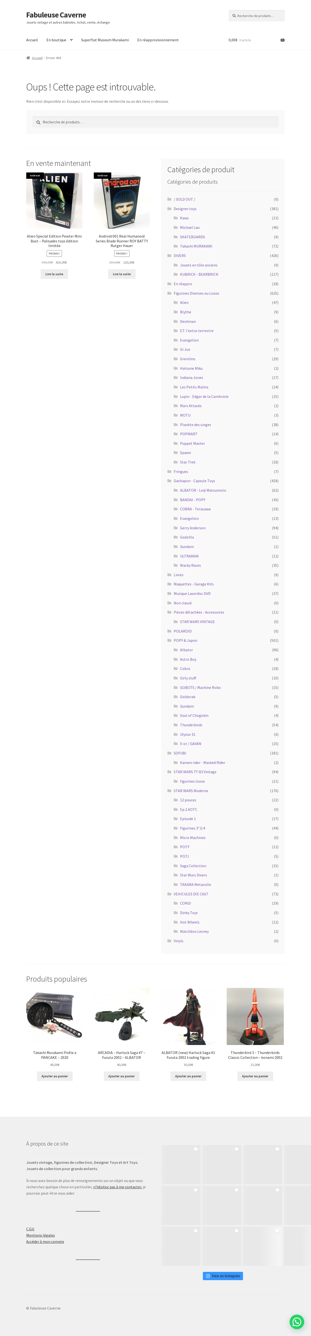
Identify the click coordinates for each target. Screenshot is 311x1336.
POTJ (184, 856)
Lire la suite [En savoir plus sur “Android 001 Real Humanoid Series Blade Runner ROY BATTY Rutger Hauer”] (122, 274)
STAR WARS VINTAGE (197, 621)
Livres (178, 574)
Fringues (181, 471)
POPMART (189, 433)
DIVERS (180, 255)
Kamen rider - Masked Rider (202, 762)
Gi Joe (185, 349)
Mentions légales (40, 1235)
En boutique (56, 39)
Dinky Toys (189, 912)
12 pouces (188, 799)
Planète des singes (195, 424)
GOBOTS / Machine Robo (200, 687)
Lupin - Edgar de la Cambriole (204, 396)
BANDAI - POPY (192, 499)
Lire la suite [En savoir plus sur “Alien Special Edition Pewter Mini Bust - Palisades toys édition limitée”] (54, 274)
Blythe (185, 311)
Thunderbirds (191, 724)
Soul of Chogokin (194, 715)
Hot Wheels (189, 922)
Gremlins (187, 358)
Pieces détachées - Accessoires (199, 612)
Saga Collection (193, 865)
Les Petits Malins (194, 387)
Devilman (188, 321)
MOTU (185, 415)
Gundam (187, 546)
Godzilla (187, 537)
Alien (184, 302)
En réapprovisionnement (158, 39)
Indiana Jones (191, 377)
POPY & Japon (185, 640)
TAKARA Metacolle (195, 884)
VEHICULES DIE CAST (191, 893)
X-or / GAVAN (190, 743)
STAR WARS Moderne (191, 790)
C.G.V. (30, 1228)
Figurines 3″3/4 (192, 828)
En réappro (183, 283)
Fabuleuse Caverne (56, 15)
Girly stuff (188, 678)
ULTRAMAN (189, 556)
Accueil (32, 39)
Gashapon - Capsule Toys (194, 480)
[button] (297, 1322)
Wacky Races (190, 565)
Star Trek (187, 462)
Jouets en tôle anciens (198, 265)
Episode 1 (188, 818)
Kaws (184, 217)
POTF (185, 846)
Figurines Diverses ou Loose (196, 293)
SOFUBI (180, 753)
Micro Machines (193, 837)
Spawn (185, 452)
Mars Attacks (191, 405)
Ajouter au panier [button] (55, 1076)
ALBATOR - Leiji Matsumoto (203, 490)
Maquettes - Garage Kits (194, 584)
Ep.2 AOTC (188, 809)
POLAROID (183, 631)
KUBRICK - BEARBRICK (199, 274)
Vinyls (178, 940)
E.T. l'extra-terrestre (197, 330)
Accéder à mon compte (45, 1241)
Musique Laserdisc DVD (192, 593)
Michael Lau (189, 227)
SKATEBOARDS (192, 236)
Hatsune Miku (191, 368)
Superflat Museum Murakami (105, 39)
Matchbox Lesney (194, 931)
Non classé (183, 602)
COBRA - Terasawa (195, 508)
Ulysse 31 (187, 734)
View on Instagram (223, 1276)
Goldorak (187, 696)
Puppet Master (192, 443)
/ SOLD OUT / (184, 199)
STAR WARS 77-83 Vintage (195, 771)
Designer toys (185, 208)
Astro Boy (188, 659)
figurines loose (192, 781)
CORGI (185, 903)
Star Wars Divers (193, 875)
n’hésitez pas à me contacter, (117, 1186)
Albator (186, 649)
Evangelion (189, 340)
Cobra (185, 668)
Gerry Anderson (193, 527)
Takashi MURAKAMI (196, 246)
